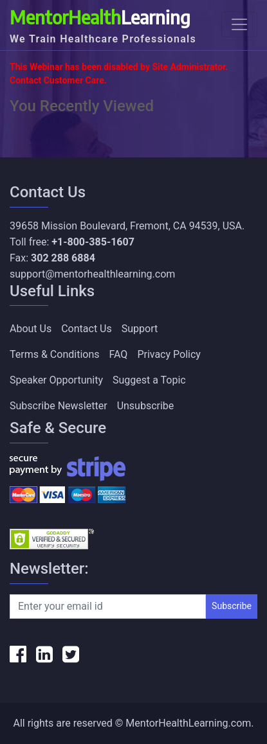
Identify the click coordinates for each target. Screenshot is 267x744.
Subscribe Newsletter (58, 406)
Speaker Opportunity (56, 380)
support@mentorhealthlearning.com (92, 274)
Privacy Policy (169, 354)
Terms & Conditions (55, 354)
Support (140, 329)
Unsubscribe (145, 406)
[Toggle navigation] (239, 24)
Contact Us (86, 329)
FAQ (118, 354)
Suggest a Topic (149, 380)
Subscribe (232, 606)
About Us (30, 329)
